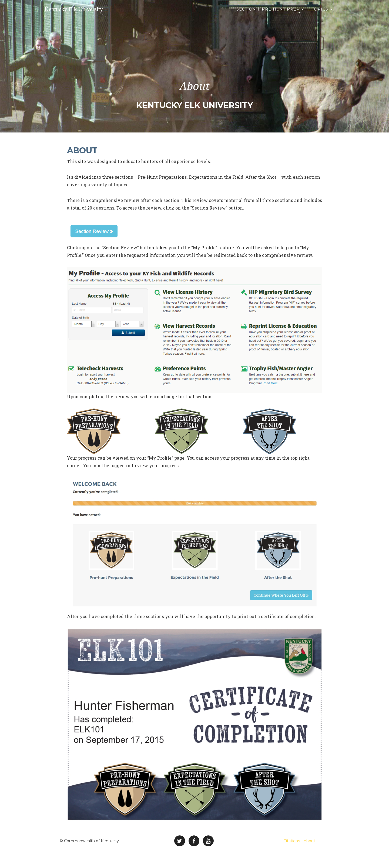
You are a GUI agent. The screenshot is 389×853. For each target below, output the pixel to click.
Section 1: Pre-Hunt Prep (270, 13)
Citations (291, 840)
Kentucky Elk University (82, 13)
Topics (322, 13)
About (309, 840)
